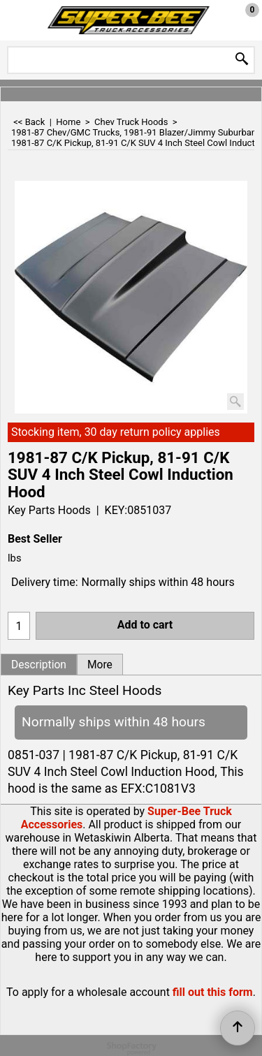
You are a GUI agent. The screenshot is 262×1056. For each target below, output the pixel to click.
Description (38, 665)
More (99, 665)
